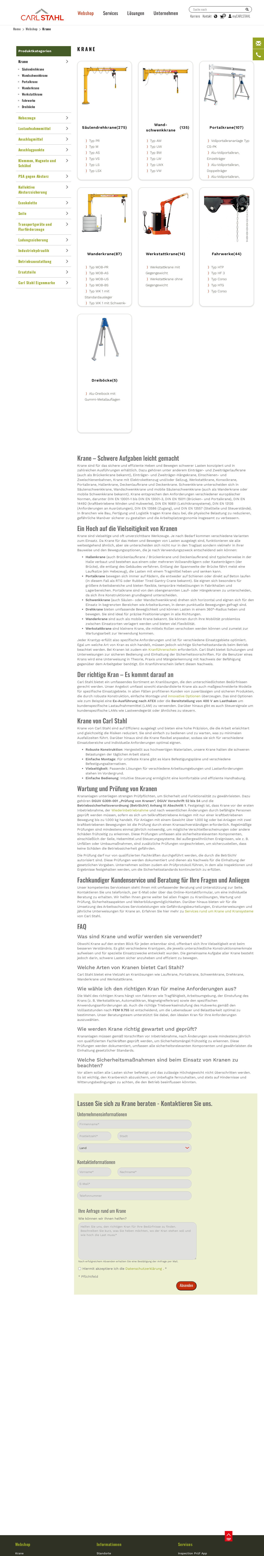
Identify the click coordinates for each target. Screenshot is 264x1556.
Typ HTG (217, 285)
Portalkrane (30, 81)
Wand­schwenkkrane (35, 75)
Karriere (195, 16)
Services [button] (110, 13)
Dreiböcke (28, 106)
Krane (46, 29)
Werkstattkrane (32, 94)
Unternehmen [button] (166, 13)
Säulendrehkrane (33, 69)
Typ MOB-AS (99, 273)
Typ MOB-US (99, 279)
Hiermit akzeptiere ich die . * (122, 1269)
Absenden (186, 1285)
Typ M (93, 147)
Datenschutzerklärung (144, 1269)
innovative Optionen (184, 696)
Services (185, 1544)
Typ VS (94, 159)
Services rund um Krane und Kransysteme (219, 911)
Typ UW (156, 147)
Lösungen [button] (135, 13)
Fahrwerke (28, 100)
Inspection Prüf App (192, 1553)
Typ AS (94, 153)
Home (17, 28)
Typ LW (155, 159)
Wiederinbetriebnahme (129, 810)
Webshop (32, 28)
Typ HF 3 (218, 273)
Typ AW (156, 141)
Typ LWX (156, 165)
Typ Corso (219, 279)
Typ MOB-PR (98, 267)
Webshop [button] (86, 13)
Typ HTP (217, 267)
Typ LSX (95, 171)
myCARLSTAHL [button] (239, 16)
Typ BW (156, 153)
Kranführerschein (162, 650)
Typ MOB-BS (99, 285)
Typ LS (94, 165)
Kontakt (207, 16)
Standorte (104, 1553)
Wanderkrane (30, 88)
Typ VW (156, 171)
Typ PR (94, 141)
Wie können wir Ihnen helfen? (102, 1219)
